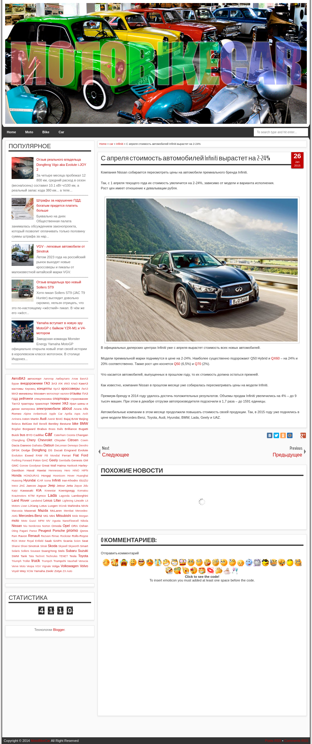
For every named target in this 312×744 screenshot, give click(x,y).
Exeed (29, 455)
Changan (82, 435)
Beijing (83, 418)
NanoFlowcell (70, 520)
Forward (27, 460)
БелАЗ (84, 378)
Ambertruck (40, 413)
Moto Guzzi (28, 520)
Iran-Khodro (70, 480)
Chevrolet (45, 440)
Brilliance (71, 429)
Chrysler (60, 440)
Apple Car (55, 413)
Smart (84, 546)
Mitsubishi (63, 515)
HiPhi (85, 470)
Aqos (77, 413)
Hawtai (41, 470)
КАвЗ (74, 383)
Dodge (25, 450)
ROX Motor (19, 540)
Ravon (22, 536)
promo (72, 530)
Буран (15, 383)
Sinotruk (33, 546)
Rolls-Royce (80, 536)
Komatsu (82, 490)
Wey (23, 571)
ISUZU (83, 480)
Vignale (46, 566)
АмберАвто (63, 378)
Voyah (15, 571)
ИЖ (60, 383)
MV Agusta (53, 520)
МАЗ (15, 393)
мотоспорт (53, 393)
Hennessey (55, 470)
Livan (24, 505)
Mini (52, 515)
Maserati (30, 510)
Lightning (67, 500)
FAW (39, 455)
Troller (26, 561)
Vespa (30, 566)
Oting (15, 530)
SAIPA (57, 540)
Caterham (60, 435)
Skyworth (73, 546)
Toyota (83, 556)
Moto (29, 132)
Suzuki (83, 551)
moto (15, 520)
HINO (76, 470)
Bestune (65, 423)
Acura (78, 408)
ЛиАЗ (84, 388)
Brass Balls (56, 429)
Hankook (72, 465)
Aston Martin (30, 418)
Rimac (55, 536)
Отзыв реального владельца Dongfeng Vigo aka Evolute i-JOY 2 (61, 164)
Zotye (58, 571)
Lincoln (79, 500)
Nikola (84, 520)
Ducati (58, 450)
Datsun (49, 445)
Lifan (57, 500)
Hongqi (46, 475)
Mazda (43, 510)
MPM (41, 520)
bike (75, 423)
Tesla (72, 556)
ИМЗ (67, 383)
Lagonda (64, 495)
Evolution (17, 455)
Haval (30, 470)
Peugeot (44, 530)
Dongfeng (39, 450)
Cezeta (70, 435)
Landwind (36, 500)
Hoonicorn (59, 475)
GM (85, 460)
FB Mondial (51, 455)
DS (50, 450)
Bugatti (83, 429)
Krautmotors (19, 495)
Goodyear (35, 465)
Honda (16, 475)
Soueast (35, 551)
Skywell (62, 546)
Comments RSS (296, 740)
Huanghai (82, 475)
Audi (43, 418)
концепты (44, 388)
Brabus (42, 429)
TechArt (39, 556)
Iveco (15, 485)
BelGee (27, 423)
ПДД (15, 398)
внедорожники (31, 383)
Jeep (51, 485)
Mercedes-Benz (30, 515)
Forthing (16, 460)
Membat (68, 510)
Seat (85, 540)
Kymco (41, 495)
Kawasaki (26, 490)
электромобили (48, 408)
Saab (48, 540)
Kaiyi (14, 490)
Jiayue (78, 485)
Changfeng (18, 440)
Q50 (177, 364)
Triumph (16, 561)
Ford (84, 455)
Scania (67, 540)
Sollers (25, 551)
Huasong (17, 480)
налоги (64, 393)
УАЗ (65, 403)
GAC (45, 460)
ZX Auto (67, 571)
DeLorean (61, 445)
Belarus (16, 423)
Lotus (43, 505)
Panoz (33, 530)
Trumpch (47, 561)
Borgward (29, 429)
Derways (73, 445)
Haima (61, 465)
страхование (79, 398)
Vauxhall (72, 561)
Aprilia (68, 413)
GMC (15, 465)
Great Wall (49, 465)
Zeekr (49, 571)
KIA (39, 490)
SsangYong (49, 551)
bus (22, 435)
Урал (72, 403)
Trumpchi (59, 561)
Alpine (27, 413)
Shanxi (16, 546)
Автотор (49, 378)
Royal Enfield (35, 540)
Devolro (83, 445)
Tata (31, 556)
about (67, 408)
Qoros (84, 530)
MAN (84, 505)
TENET (63, 556)
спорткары (61, 398)
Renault (34, 536)
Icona (47, 480)
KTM (31, 495)
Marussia (17, 510)
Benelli (43, 423)
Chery (31, 440)
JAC (22, 485)
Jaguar (42, 485)
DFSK (16, 450)
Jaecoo (31, 485)
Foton (37, 460)
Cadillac (39, 435)
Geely (53, 460)
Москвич (40, 393)
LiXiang (33, 505)
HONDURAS (31, 475)
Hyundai (29, 480)
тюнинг (55, 403)
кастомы (17, 388)
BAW (74, 418)
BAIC (59, 418)
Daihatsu (37, 445)
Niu (25, 526)
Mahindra (74, 505)
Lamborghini (80, 495)
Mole (75, 515)
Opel (66, 526)
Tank (24, 556)
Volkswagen (70, 566)
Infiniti (56, 480)
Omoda (56, 526)
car (48, 434)
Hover (70, 475)
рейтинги (26, 398)
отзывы (75, 393)
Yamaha (39, 571)
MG (46, 515)
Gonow (24, 465)
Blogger (58, 629)
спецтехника (42, 398)
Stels (61, 551)
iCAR (40, 480)
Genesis (76, 460)
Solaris (16, 551)
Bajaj (67, 418)
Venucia (83, 561)
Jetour (61, 485)
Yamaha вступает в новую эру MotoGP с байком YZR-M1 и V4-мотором (61, 328)
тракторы (27, 403)
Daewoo (25, 445)
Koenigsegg (66, 490)
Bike (45, 132)
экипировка (28, 408)
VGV (38, 566)
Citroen (73, 440)
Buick (15, 435)
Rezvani (46, 536)
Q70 (198, 364)
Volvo (84, 566)
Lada (52, 495)
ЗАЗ (54, 383)
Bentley (53, 423)
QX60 (275, 358)
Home (11, 132)
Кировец (30, 388)
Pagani (24, 530)
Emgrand (70, 450)
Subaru (71, 551)
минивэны (26, 393)
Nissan (17, 526)
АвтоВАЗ (18, 378)
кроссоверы (71, 388)
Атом (75, 378)
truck (35, 560)
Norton (46, 526)
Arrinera (16, 418)
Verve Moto (19, 566)
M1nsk (63, 505)
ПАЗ (85, 393)
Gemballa (64, 460)
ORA (74, 526)
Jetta (69, 485)
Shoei (24, 546)
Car (61, 132)
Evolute (83, 450)
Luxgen (53, 505)
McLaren (56, 510)
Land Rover (20, 500)
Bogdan (16, 429)
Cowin (84, 440)
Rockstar (65, 536)
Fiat (76, 455)
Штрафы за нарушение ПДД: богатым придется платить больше (59, 205)
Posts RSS (273, 740)
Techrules (52, 556)
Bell (36, 423)
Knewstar (50, 490)
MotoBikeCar (40, 740)
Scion (77, 540)
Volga (56, 566)
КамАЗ (83, 383)
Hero (67, 470)
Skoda (52, 546)
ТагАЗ (16, 403)
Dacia (15, 445)
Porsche (59, 530)
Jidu (85, 485)
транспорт (42, 403)
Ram (14, 536)
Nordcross (35, 526)
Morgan (83, 515)
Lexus (47, 500)
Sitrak (43, 546)
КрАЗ (56, 388)
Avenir (51, 418)
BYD (29, 435)
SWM (15, 556)
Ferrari (66, 455)
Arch (85, 413)
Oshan (83, 526)
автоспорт (34, 378)
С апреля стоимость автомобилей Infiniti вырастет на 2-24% (185, 158)
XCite (30, 571)
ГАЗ (47, 383)
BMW (84, 423)
